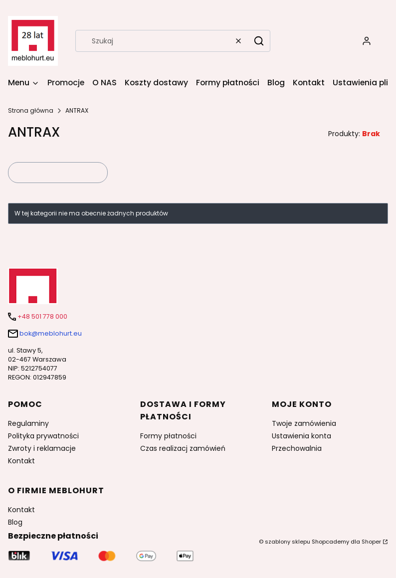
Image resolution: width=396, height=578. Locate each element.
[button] (259, 40)
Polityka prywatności (43, 436)
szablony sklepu (287, 542)
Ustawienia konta (301, 436)
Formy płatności (168, 436)
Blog (15, 522)
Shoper (371, 542)
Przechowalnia (297, 448)
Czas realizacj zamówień (182, 448)
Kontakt (21, 461)
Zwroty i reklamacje (42, 448)
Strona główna (30, 110)
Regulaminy (28, 423)
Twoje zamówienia (304, 423)
